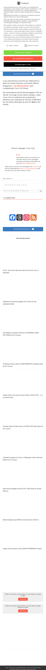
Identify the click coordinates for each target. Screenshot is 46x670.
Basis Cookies (12, 45)
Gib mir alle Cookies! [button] (23, 53)
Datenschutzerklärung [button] (24, 68)
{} (25, 191)
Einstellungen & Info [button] (23, 64)
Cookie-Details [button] (14, 68)
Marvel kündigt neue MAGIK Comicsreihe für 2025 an (21, 521)
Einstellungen (17, 41)
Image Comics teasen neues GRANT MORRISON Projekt (22, 550)
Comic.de (35, 167)
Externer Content (31, 45)
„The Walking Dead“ (20, 87)
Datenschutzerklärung (14, 39)
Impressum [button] (33, 68)
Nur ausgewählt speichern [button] (23, 58)
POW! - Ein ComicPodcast (27, 169)
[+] (27, 191)
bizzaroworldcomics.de (29, 164)
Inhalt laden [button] (23, 601)
